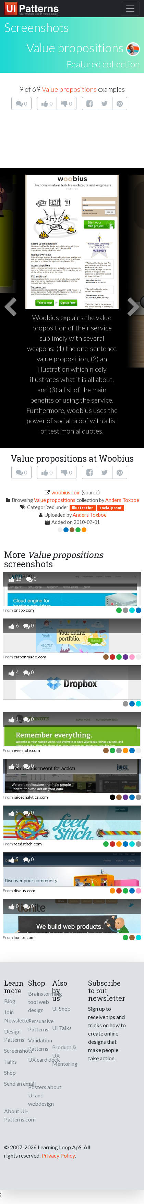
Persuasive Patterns (40, 1025)
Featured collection (103, 63)
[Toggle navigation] (130, 8)
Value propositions (75, 47)
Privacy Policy (58, 1155)
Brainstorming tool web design (45, 1001)
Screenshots (18, 1050)
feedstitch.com (28, 843)
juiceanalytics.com (31, 797)
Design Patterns (14, 1035)
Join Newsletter (17, 1016)
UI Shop (61, 1008)
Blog (9, 1001)
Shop (10, 1072)
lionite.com (24, 937)
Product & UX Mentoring (64, 1055)
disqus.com (24, 890)
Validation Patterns (40, 1044)
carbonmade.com (30, 656)
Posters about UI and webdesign (44, 1095)
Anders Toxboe (122, 500)
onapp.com (24, 610)
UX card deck (44, 1059)
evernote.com (27, 750)
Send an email (20, 1083)
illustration (83, 507)
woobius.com (66, 492)
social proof (110, 507)
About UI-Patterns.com (20, 1115)
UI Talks (62, 1028)
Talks (10, 1061)
